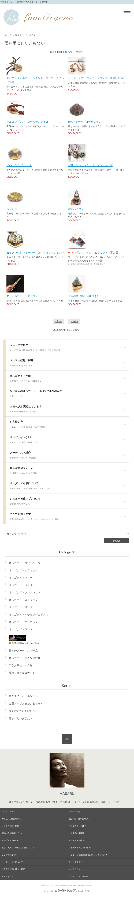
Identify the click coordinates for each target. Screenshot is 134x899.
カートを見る (7, 876)
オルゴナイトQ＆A (10, 840)
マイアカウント (75, 869)
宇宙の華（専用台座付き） (83, 296)
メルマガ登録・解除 (68, 364)
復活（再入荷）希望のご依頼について (18, 848)
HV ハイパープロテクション (84, 121)
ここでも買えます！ (68, 517)
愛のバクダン (76, 208)
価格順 (68, 51)
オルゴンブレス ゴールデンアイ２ (28, 121)
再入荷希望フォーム (68, 471)
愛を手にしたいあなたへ (26, 35)
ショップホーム (8, 811)
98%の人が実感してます (12, 833)
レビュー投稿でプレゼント (68, 502)
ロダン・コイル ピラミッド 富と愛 (93, 252)
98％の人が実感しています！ (68, 410)
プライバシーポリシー (78, 876)
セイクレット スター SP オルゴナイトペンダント (35, 252)
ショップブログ (68, 348)
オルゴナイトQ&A (68, 441)
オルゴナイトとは (68, 379)
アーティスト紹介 (68, 456)
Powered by (67, 891)
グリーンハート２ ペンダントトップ (90, 165)
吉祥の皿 (11, 208)
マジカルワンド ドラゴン (22, 296)
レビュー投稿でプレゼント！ (81, 848)
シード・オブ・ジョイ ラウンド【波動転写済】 (97, 78)
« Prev (58, 321)
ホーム (8, 35)
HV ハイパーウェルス (19, 165)
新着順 (79, 51)
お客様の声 (68, 425)
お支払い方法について (11, 819)
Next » (74, 321)
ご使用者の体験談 (76, 833)
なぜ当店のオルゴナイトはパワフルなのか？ (68, 394)
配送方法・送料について (79, 819)
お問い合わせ (74, 811)
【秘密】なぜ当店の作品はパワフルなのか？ (88, 855)
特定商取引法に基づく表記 (13, 869)
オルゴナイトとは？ (77, 826)
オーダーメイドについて (68, 487)
